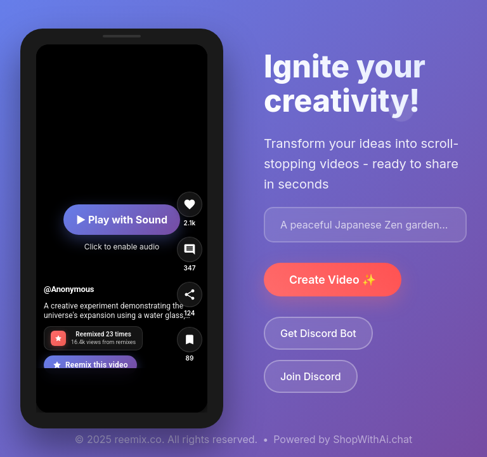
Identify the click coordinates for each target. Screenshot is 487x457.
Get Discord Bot (318, 333)
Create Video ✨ (332, 279)
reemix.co (138, 439)
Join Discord (310, 376)
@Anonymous (69, 289)
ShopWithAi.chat (372, 439)
